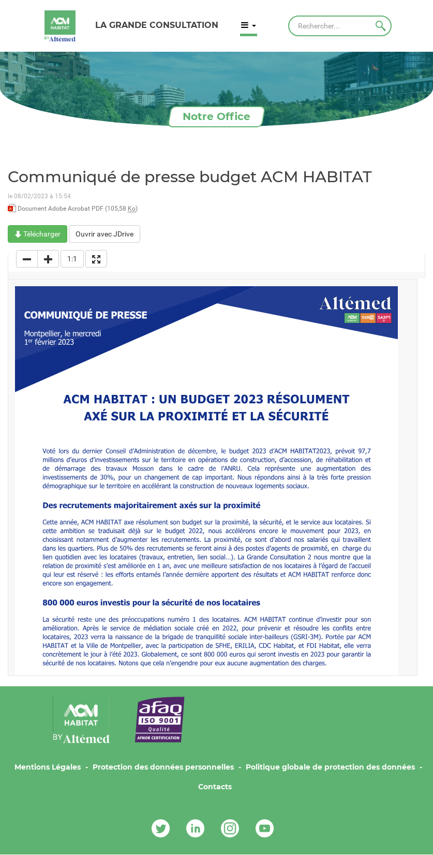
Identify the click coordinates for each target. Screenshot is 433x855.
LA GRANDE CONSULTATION (156, 25)
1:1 (72, 259)
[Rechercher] (340, 26)
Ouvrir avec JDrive (104, 234)
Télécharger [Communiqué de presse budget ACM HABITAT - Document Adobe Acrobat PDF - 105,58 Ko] (37, 234)
